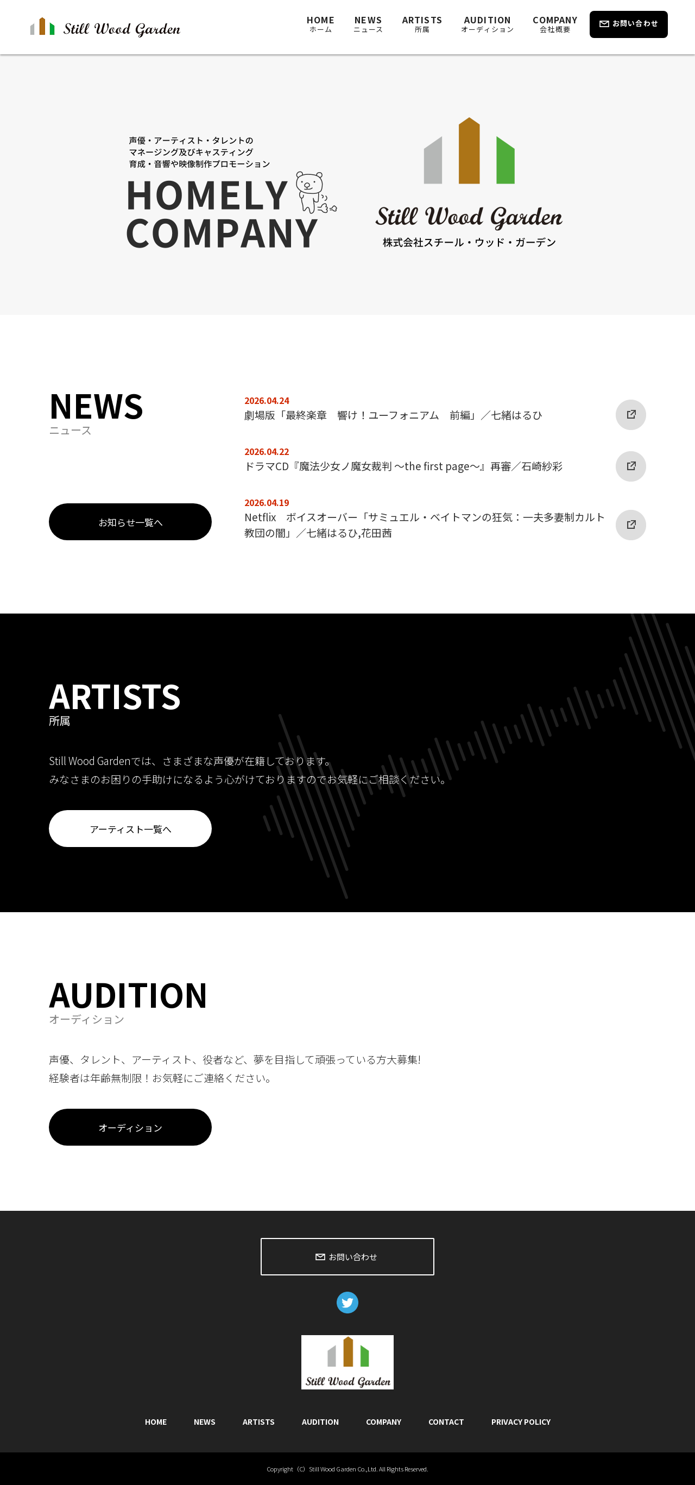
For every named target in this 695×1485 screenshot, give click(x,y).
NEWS (368, 23)
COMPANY (555, 23)
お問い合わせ (635, 23)
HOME (321, 23)
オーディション (130, 1127)
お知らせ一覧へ (130, 522)
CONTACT (446, 1421)
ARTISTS (422, 23)
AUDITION (487, 23)
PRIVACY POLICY (521, 1421)
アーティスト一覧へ (131, 829)
